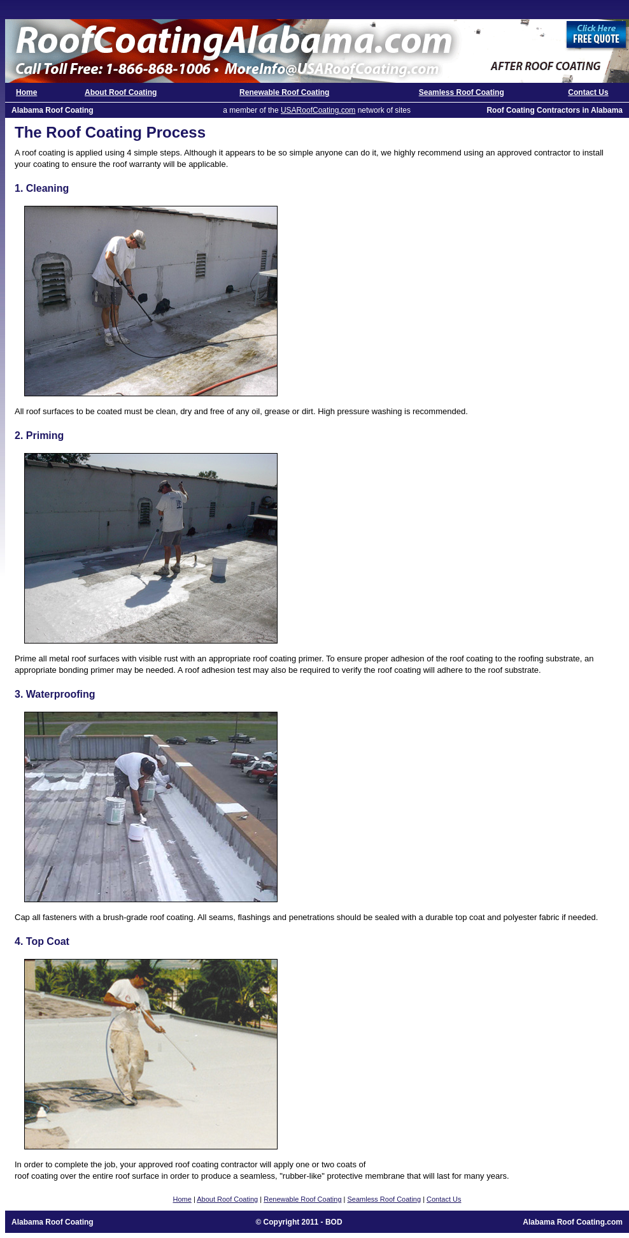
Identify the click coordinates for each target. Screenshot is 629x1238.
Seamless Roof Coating (461, 92)
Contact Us (588, 92)
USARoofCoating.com (318, 110)
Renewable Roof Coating (284, 92)
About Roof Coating (121, 92)
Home (26, 92)
